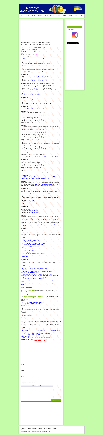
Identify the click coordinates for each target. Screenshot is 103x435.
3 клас (33, 15)
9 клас (70, 15)
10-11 (76, 15)
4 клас (40, 15)
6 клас (52, 15)
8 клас (64, 15)
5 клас (46, 15)
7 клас (58, 15)
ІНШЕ (81, 15)
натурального (31, 290)
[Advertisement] (41, 31)
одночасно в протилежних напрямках (34, 296)
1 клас (21, 15)
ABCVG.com (36, 431)
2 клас (27, 15)
